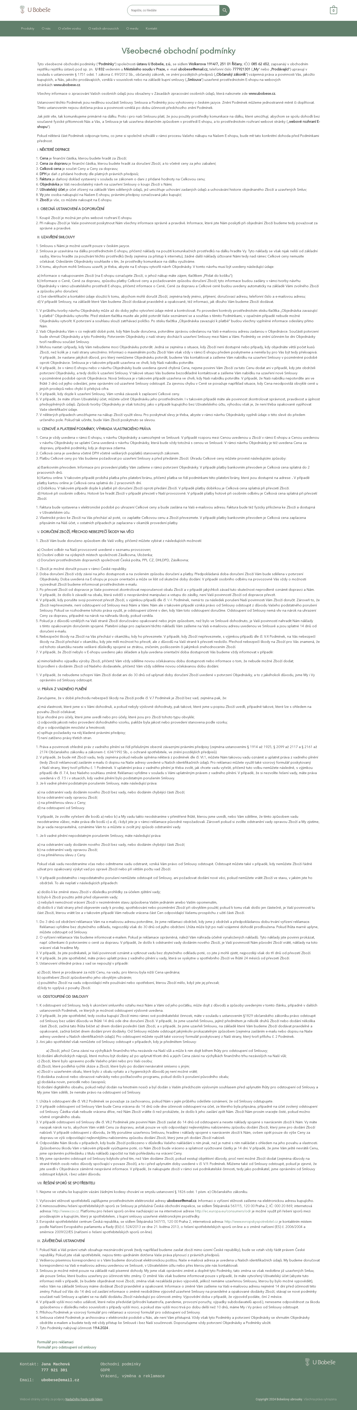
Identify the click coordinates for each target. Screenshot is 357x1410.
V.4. (170, 600)
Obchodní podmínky (120, 1364)
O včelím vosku (69, 28)
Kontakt (151, 28)
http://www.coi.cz (66, 1211)
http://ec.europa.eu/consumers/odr (223, 1211)
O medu (132, 28)
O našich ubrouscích (103, 28)
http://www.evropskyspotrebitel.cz (251, 1221)
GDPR (105, 1370)
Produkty (27, 28)
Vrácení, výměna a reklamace (133, 1376)
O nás (46, 28)
